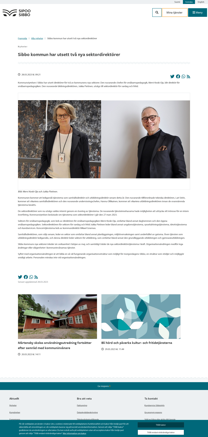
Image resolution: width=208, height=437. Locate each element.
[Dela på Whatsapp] (183, 77)
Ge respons (104, 386)
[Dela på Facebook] (178, 77)
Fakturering (82, 405)
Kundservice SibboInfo (154, 405)
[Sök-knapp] (157, 12)
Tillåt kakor (161, 424)
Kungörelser (14, 412)
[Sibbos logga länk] (17, 15)
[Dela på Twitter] (172, 77)
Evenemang (14, 419)
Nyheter (13, 405)
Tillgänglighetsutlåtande (88, 419)
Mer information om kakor (74, 433)
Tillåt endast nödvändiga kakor (161, 432)
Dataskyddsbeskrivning (87, 412)
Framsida (22, 38)
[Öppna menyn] (197, 12)
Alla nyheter (37, 38)
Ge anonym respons (153, 412)
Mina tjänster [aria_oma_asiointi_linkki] (174, 12)
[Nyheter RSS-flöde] (188, 77)
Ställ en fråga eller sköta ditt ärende (160, 419)
